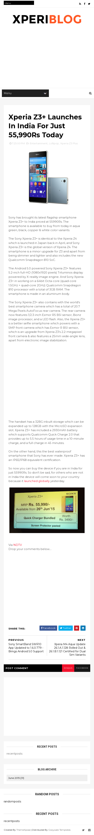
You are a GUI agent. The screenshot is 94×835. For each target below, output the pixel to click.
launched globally (37, 481)
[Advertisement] (47, 379)
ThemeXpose (23, 829)
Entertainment (39, 143)
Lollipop (54, 143)
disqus (68, 668)
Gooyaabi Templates (59, 829)
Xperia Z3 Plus (69, 143)
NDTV (17, 545)
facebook (82, 668)
